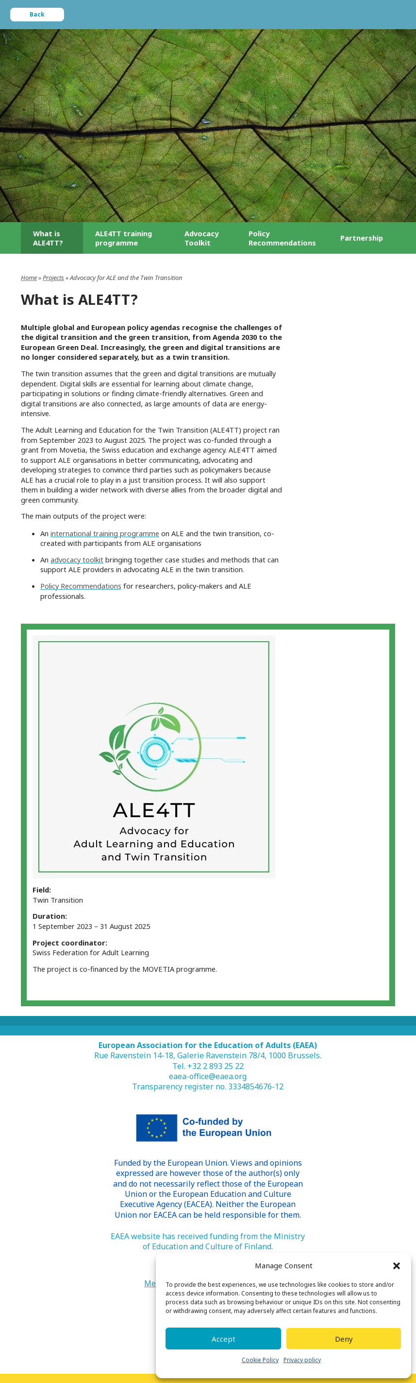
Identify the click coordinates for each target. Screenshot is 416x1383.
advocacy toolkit (76, 559)
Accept (223, 1339)
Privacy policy (302, 1360)
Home (29, 277)
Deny (344, 1339)
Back (37, 14)
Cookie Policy (260, 1360)
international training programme (104, 533)
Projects (53, 277)
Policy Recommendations (80, 586)
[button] (396, 1266)
